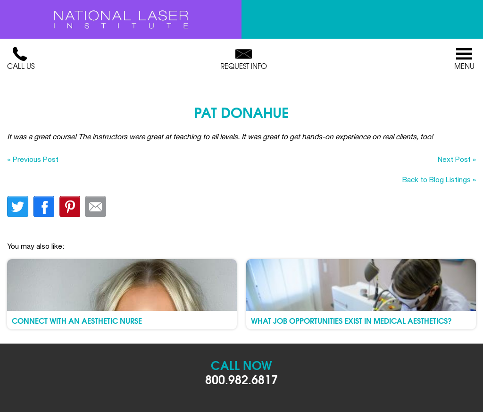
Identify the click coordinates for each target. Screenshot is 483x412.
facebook (43, 206)
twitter (17, 206)
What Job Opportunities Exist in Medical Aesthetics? (351, 320)
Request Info (243, 59)
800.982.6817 (241, 379)
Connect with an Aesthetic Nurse (77, 320)
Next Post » (457, 159)
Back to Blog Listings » (439, 179)
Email (95, 206)
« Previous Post (32, 159)
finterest (69, 206)
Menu (464, 59)
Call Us (20, 59)
